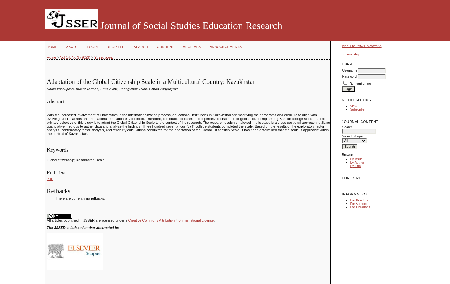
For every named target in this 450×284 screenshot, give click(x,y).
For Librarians (360, 207)
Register (116, 47)
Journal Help (351, 54)
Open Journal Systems (361, 46)
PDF (50, 179)
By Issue (356, 159)
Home (52, 47)
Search (141, 47)
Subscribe (357, 109)
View (353, 106)
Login (92, 47)
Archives (192, 47)
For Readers (359, 200)
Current (165, 47)
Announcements (226, 47)
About (72, 47)
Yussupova (103, 57)
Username (349, 70)
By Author (357, 162)
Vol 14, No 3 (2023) (75, 57)
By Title (355, 166)
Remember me (360, 83)
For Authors (358, 203)
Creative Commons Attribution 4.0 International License (171, 220)
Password (349, 76)
